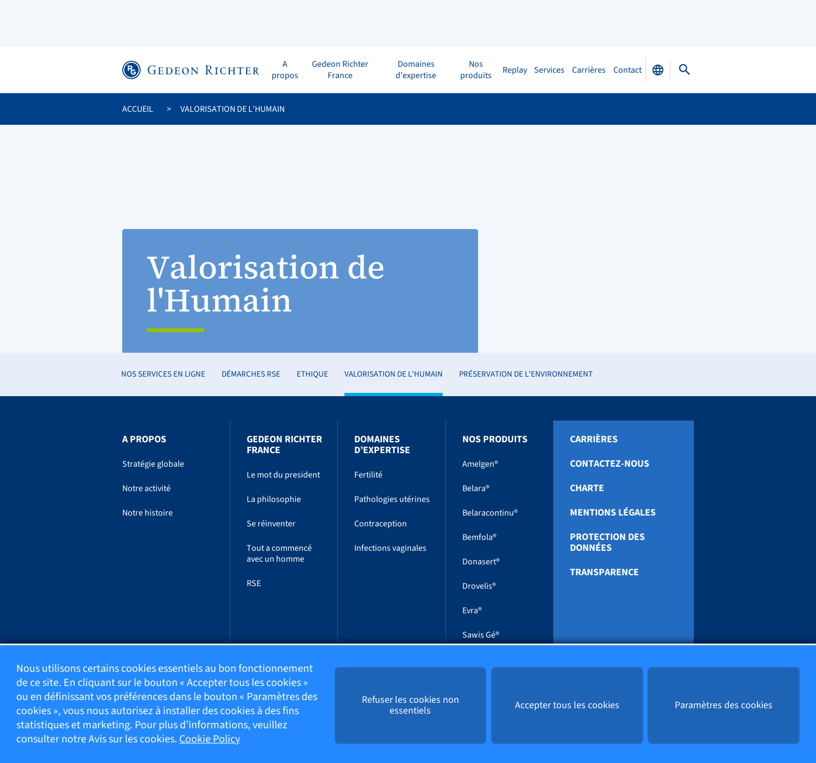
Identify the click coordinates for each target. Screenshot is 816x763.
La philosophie (274, 499)
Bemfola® (479, 537)
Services (549, 70)
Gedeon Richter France (340, 70)
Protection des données (607, 543)
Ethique (312, 374)
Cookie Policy (209, 739)
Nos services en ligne (163, 374)
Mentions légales (613, 512)
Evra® (472, 610)
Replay (515, 70)
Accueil (137, 109)
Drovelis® (479, 586)
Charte (587, 488)
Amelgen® (480, 464)
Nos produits (476, 70)
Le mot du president (283, 475)
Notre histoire (147, 513)
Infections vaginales (390, 548)
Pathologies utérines (392, 499)
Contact (627, 70)
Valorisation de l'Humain (393, 374)
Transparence (604, 572)
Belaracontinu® (490, 513)
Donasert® (481, 562)
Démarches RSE (251, 374)
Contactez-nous (609, 464)
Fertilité (368, 475)
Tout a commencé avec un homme (279, 553)
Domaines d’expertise (416, 70)
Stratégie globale (153, 464)
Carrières (589, 70)
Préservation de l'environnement (526, 374)
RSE (254, 583)
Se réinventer (271, 524)
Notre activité (146, 488)
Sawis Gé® (480, 635)
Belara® (475, 488)
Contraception (380, 524)
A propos (285, 70)
